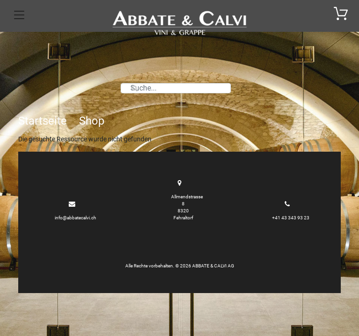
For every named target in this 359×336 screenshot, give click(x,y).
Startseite (42, 120)
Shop (91, 120)
